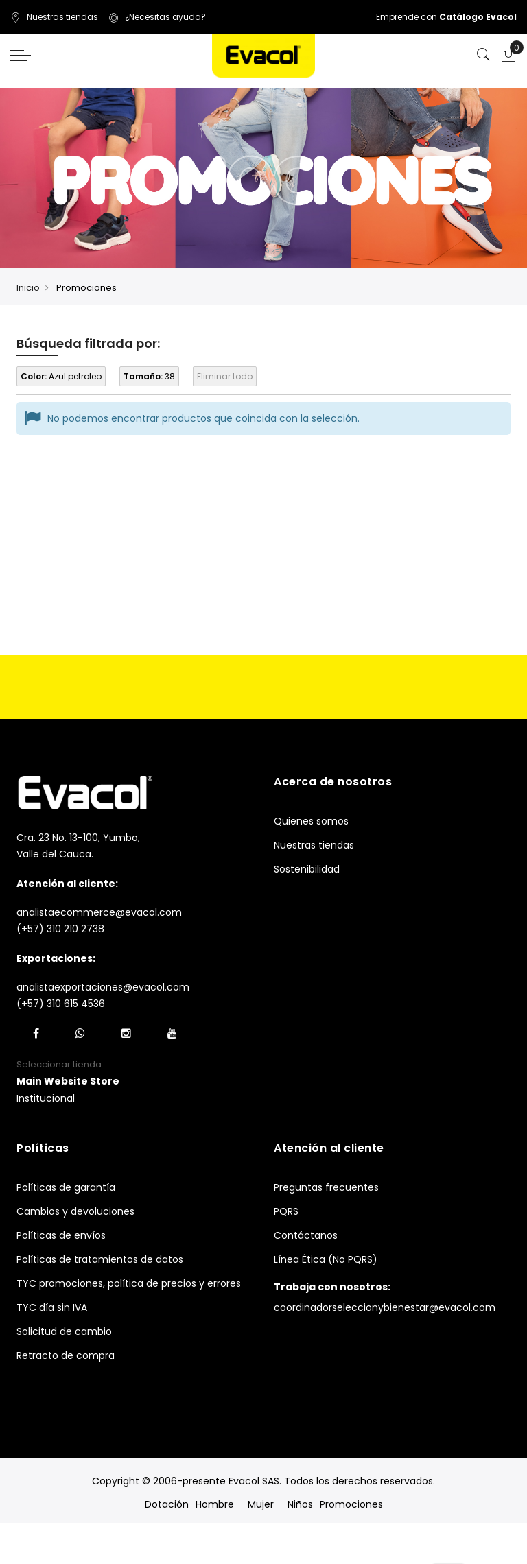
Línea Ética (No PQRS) (325, 1259)
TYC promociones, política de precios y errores (128, 1283)
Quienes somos (311, 821)
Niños (300, 1504)
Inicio (28, 287)
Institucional (45, 1098)
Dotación (167, 1504)
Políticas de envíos (61, 1235)
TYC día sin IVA (51, 1307)
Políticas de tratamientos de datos (99, 1259)
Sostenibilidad (307, 869)
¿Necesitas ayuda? (157, 17)
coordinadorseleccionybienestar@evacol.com (384, 1307)
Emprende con (446, 17)
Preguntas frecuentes (326, 1187)
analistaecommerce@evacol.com (99, 912)
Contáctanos (306, 1235)
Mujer (261, 1504)
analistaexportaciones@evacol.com (102, 987)
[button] (67, 1081)
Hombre (215, 1504)
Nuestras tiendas (54, 17)
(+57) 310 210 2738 (60, 929)
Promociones (351, 1504)
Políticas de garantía (65, 1187)
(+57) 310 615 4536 (60, 1003)
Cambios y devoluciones (75, 1211)
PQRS (286, 1211)
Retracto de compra (65, 1355)
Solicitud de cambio (64, 1331)
